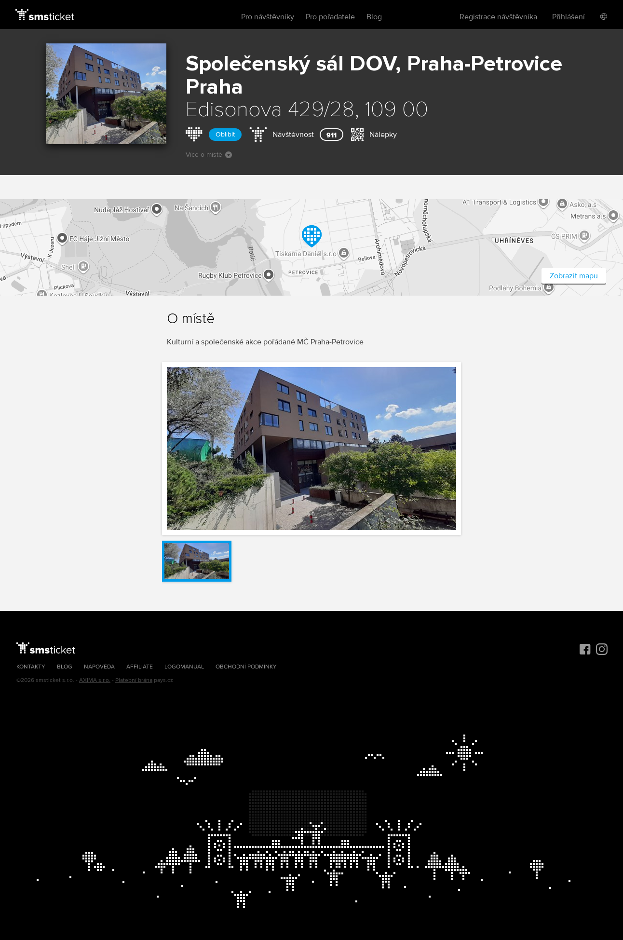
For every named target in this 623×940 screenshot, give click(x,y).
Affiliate (139, 666)
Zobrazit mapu (574, 276)
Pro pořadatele (330, 17)
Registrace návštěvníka (498, 17)
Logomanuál (184, 666)
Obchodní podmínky (246, 666)
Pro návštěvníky (267, 17)
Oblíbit (225, 134)
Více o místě (209, 154)
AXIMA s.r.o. (94, 680)
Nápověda (99, 666)
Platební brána (133, 680)
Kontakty (30, 666)
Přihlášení (568, 17)
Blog (374, 17)
